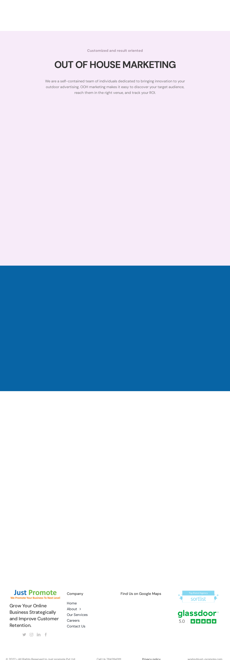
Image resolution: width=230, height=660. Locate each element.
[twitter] (24, 634)
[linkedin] (38, 634)
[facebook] (46, 634)
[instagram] (31, 634)
